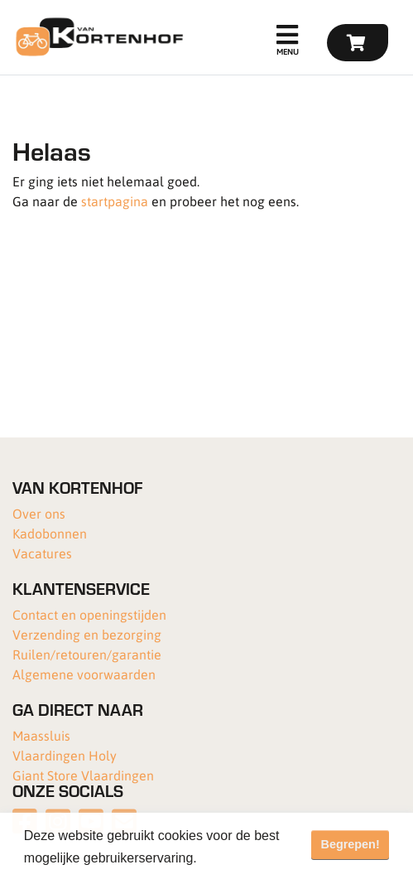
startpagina (114, 201)
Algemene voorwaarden (84, 674)
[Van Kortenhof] (97, 37)
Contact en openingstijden (89, 614)
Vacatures (42, 553)
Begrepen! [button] (350, 844)
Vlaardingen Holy (64, 755)
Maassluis (41, 735)
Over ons (38, 513)
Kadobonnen (49, 533)
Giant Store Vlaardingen (83, 775)
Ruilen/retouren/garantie (86, 654)
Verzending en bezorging (86, 634)
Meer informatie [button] (249, 858)
